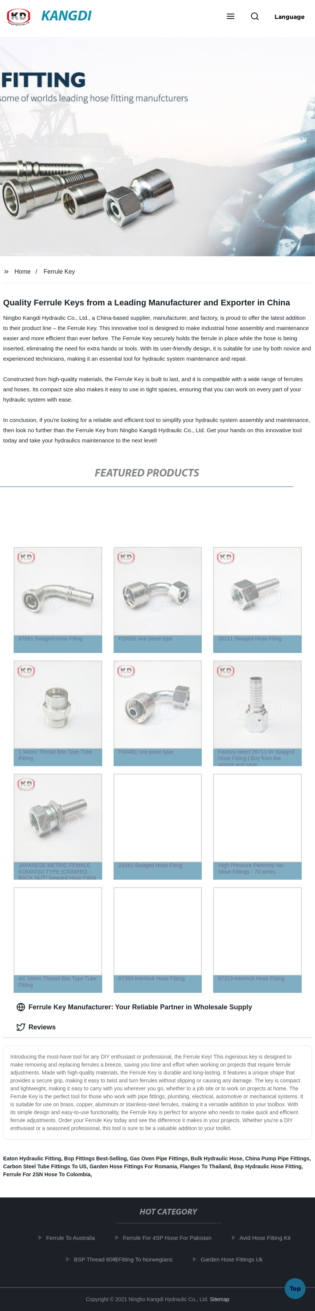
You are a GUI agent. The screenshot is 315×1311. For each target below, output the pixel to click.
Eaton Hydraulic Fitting (32, 1158)
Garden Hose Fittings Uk (235, 1259)
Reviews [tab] (36, 1027)
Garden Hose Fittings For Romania (133, 1166)
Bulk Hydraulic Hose (216, 1158)
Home (22, 271)
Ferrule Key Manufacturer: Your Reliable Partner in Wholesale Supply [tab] (134, 1007)
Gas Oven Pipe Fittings (159, 1158)
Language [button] (289, 16)
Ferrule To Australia (73, 1238)
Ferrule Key (59, 271)
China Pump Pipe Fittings (277, 1158)
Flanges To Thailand (205, 1166)
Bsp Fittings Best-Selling (95, 1158)
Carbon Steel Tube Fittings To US (44, 1166)
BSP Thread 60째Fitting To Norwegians (126, 1259)
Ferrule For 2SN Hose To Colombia (46, 1174)
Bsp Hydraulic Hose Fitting (267, 1166)
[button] (230, 17)
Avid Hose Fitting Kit (268, 1238)
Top (295, 1288)
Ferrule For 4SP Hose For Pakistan (170, 1238)
